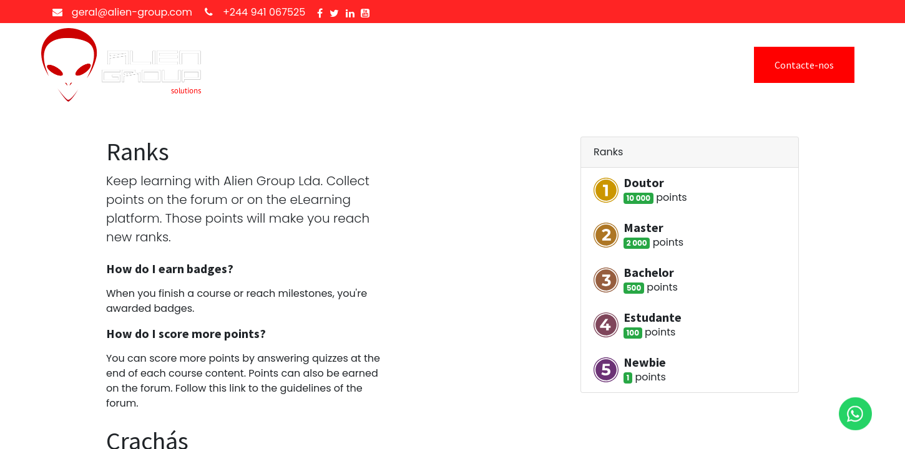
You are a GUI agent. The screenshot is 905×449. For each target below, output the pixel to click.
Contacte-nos (804, 65)
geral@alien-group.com (132, 12)
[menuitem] (255, 64)
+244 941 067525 (264, 12)
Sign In (679, 65)
